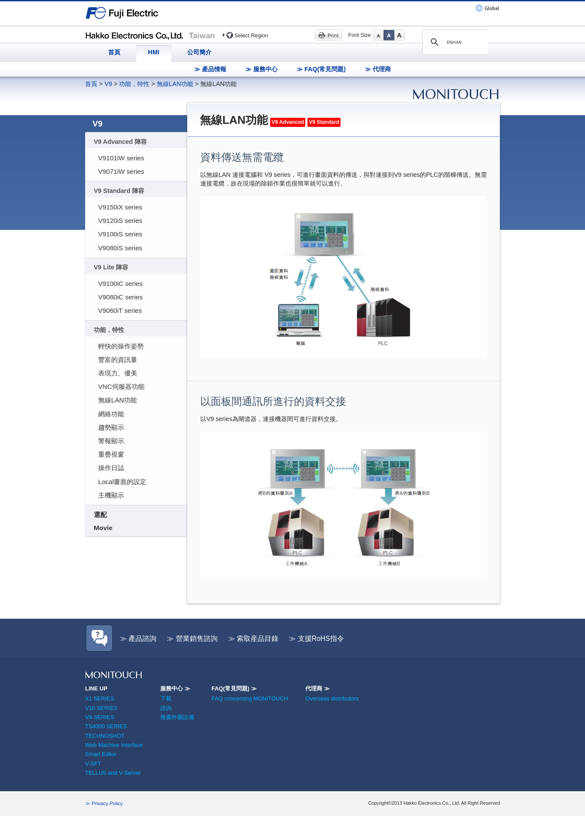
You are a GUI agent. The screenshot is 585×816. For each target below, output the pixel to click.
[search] (454, 42)
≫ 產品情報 (210, 69)
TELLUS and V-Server (113, 773)
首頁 (114, 52)
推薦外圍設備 (177, 717)
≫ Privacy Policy (104, 803)
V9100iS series (120, 234)
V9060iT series (120, 310)
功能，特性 (134, 83)
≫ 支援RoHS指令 (316, 638)
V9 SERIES (99, 717)
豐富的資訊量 (117, 359)
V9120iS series (120, 220)
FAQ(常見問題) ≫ (234, 688)
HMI (153, 52)
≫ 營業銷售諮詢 (192, 638)
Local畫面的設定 (122, 481)
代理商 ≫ (317, 688)
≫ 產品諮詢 (138, 638)
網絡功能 (111, 414)
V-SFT (93, 763)
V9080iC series (120, 297)
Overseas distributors (331, 698)
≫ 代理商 (378, 69)
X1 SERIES (99, 698)
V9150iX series (120, 207)
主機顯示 (111, 495)
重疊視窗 (111, 454)
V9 (108, 83)
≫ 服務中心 (261, 69)
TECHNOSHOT (105, 736)
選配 (100, 514)
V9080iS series (120, 248)
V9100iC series (120, 283)
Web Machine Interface (114, 745)
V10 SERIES (101, 708)
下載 (166, 698)
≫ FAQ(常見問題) (321, 69)
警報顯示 (111, 440)
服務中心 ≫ (175, 688)
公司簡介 (199, 52)
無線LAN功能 (175, 83)
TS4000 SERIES (106, 726)
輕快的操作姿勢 (121, 346)
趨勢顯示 (111, 427)
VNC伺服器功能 (121, 386)
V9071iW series (121, 171)
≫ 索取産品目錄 (253, 638)
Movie (103, 527)
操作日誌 (111, 467)
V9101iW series (121, 158)
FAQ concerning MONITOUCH (250, 698)
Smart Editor (100, 754)
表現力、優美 (117, 373)
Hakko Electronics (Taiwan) (150, 34)
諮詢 (166, 708)
